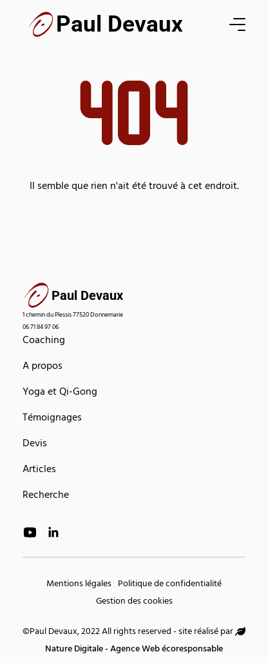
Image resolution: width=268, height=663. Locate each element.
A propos (42, 367)
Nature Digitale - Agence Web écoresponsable (145, 642)
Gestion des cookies (134, 602)
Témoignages (52, 418)
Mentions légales (78, 584)
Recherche (46, 496)
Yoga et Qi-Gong (60, 392)
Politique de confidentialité (170, 584)
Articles (39, 470)
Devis (35, 444)
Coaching (44, 341)
